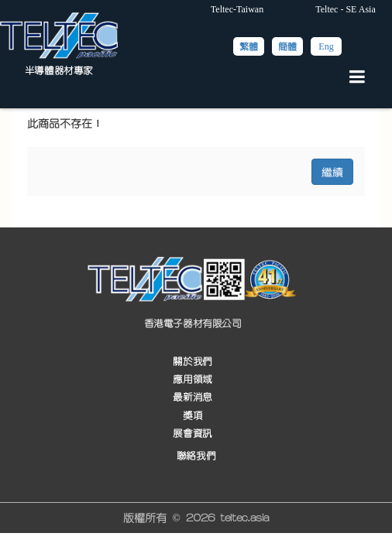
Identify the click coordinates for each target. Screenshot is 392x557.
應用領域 (192, 379)
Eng (325, 46)
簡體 (287, 46)
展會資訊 (192, 434)
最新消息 (192, 398)
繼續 (332, 171)
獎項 (192, 416)
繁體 (248, 46)
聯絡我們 (196, 456)
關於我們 (192, 362)
